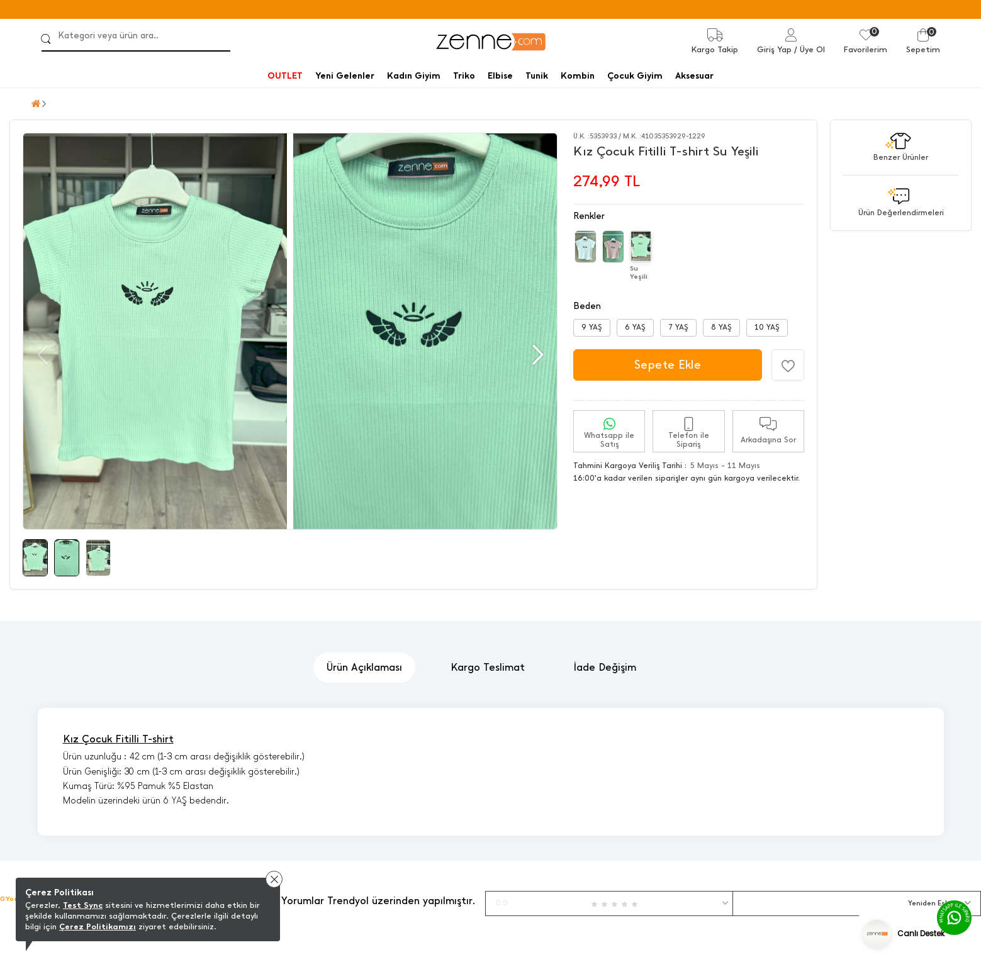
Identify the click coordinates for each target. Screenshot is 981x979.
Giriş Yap (774, 49)
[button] (536, 355)
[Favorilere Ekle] (787, 365)
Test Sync (83, 905)
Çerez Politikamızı (97, 926)
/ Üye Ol (809, 49)
